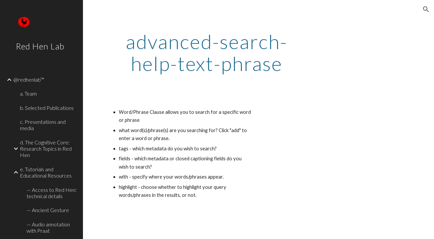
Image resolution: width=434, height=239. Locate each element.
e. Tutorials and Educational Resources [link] (46, 172)
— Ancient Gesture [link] (48, 210)
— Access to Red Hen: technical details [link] (52, 193)
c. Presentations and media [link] (43, 125)
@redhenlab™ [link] (28, 79)
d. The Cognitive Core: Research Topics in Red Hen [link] (46, 148)
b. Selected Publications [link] (47, 108)
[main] (206, 52)
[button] (426, 9)
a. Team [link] (28, 93)
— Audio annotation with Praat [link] (48, 227)
